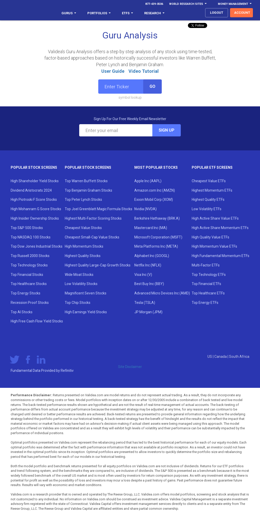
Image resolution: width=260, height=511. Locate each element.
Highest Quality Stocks (83, 256)
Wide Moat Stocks (79, 275)
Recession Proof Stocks (30, 303)
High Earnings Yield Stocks (86, 312)
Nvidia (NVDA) (145, 209)
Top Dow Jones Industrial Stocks (36, 246)
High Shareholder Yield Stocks (35, 181)
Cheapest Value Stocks (83, 228)
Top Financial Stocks (27, 275)
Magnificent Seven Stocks (85, 293)
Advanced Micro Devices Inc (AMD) (162, 293)
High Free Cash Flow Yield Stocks (37, 321)
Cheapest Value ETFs (209, 181)
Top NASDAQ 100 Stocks (31, 237)
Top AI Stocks (21, 312)
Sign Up (166, 130)
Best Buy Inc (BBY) (149, 284)
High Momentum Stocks (84, 246)
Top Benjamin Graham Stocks (88, 190)
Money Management (235, 4)
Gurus (68, 13)
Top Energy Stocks (25, 293)
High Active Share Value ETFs (215, 218)
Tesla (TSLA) (144, 303)
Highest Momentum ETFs (212, 190)
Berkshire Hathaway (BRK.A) (157, 218)
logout (216, 13)
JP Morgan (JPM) (148, 312)
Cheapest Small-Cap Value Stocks (92, 237)
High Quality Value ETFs (210, 237)
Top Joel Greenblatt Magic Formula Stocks (98, 209)
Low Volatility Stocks (81, 284)
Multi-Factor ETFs (206, 265)
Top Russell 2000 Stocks (30, 256)
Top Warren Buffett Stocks (86, 181)
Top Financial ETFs (206, 284)
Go (152, 86)
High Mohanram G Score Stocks (36, 209)
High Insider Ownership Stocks (35, 218)
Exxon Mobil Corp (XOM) (153, 199)
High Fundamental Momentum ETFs (220, 256)
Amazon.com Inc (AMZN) (154, 190)
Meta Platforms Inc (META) (156, 246)
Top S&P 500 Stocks (27, 228)
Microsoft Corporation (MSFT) (158, 237)
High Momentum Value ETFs (214, 246)
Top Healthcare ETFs (208, 293)
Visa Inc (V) (143, 275)
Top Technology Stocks (29, 265)
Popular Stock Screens (34, 167)
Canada (221, 356)
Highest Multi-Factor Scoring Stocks (93, 218)
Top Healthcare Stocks (29, 284)
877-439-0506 (154, 4)
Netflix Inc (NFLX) (147, 265)
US (210, 356)
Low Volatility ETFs (206, 209)
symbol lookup (130, 97)
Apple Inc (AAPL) (147, 181)
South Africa (239, 356)
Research (154, 13)
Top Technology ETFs (209, 275)
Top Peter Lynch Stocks (83, 199)
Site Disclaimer (130, 367)
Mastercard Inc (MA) (150, 228)
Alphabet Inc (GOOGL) (151, 256)
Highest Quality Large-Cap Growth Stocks (98, 265)
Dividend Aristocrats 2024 (31, 190)
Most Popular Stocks (156, 167)
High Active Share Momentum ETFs (220, 228)
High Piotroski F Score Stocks (34, 199)
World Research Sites (188, 4)
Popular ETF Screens (212, 167)
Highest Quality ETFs (208, 199)
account (242, 13)
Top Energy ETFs (205, 303)
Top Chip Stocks (77, 303)
